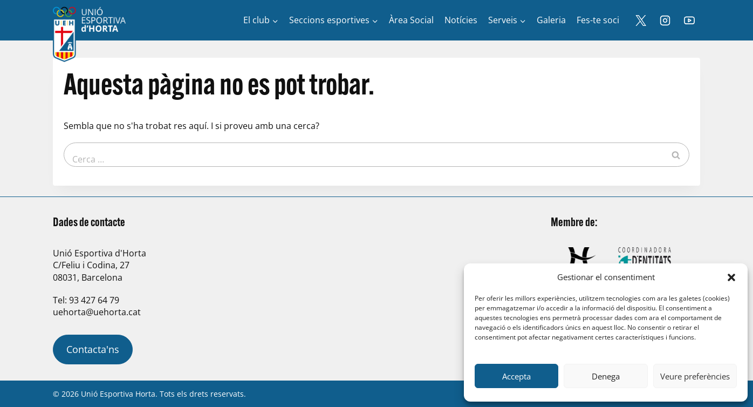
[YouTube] (689, 20)
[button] (731, 277)
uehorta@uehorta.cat (97, 312)
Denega (606, 376)
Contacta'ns (92, 349)
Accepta (516, 376)
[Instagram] (665, 20)
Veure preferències (695, 376)
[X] (641, 20)
